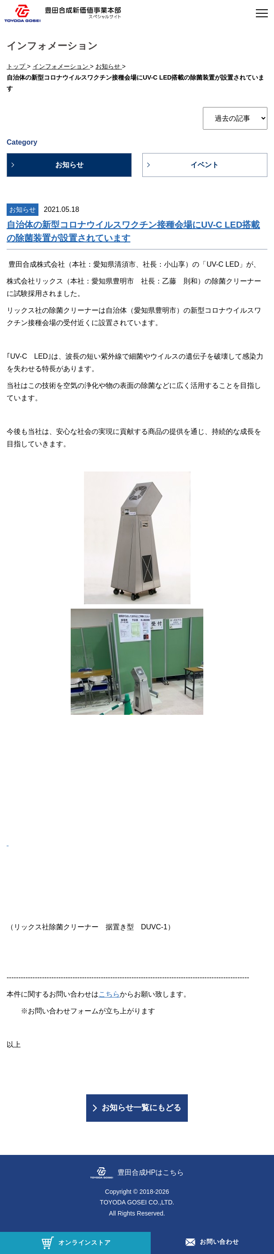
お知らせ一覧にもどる (141, 1107)
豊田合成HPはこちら (151, 1172)
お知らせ (69, 165)
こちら (109, 994)
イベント (204, 165)
